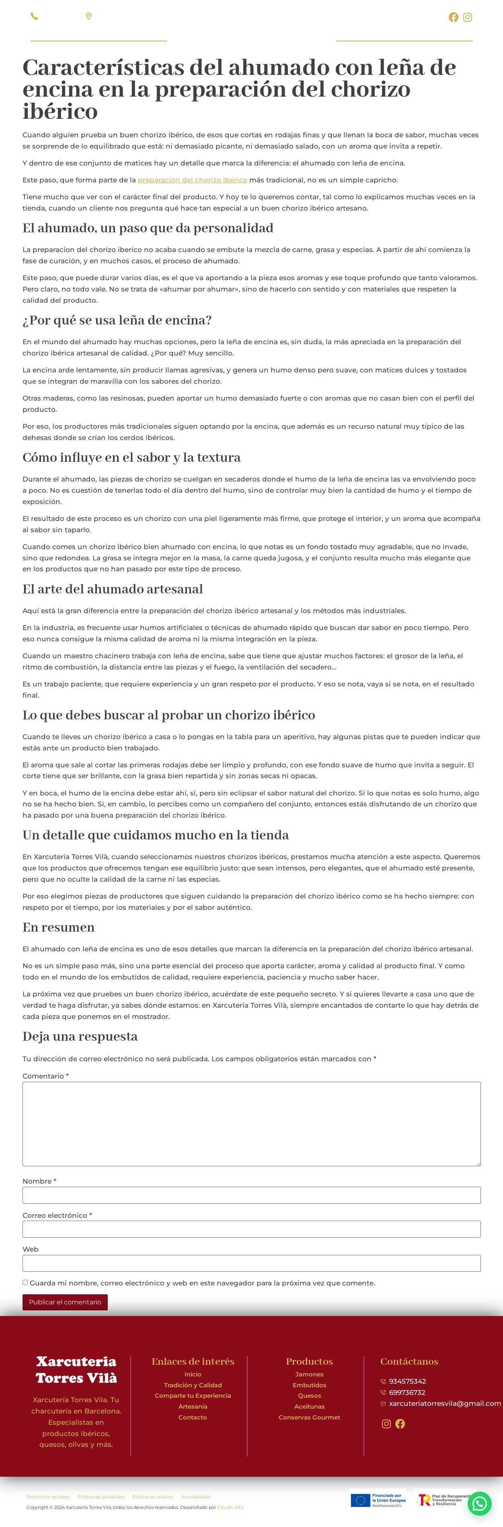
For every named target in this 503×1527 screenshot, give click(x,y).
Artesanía (193, 1406)
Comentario (46, 1076)
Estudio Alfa (230, 1507)
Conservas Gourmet (309, 1417)
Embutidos (309, 1385)
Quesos (309, 1395)
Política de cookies (152, 1497)
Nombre (39, 1181)
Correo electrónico (57, 1215)
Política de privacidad (101, 1497)
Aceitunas (309, 1406)
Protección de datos (48, 1497)
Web (31, 1249)
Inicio (193, 1374)
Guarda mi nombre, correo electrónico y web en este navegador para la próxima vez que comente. (202, 1283)
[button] (480, 1504)
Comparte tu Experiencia (193, 1395)
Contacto (193, 1417)
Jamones (310, 1374)
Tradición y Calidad (193, 1385)
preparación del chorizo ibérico (192, 180)
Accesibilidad (195, 1497)
